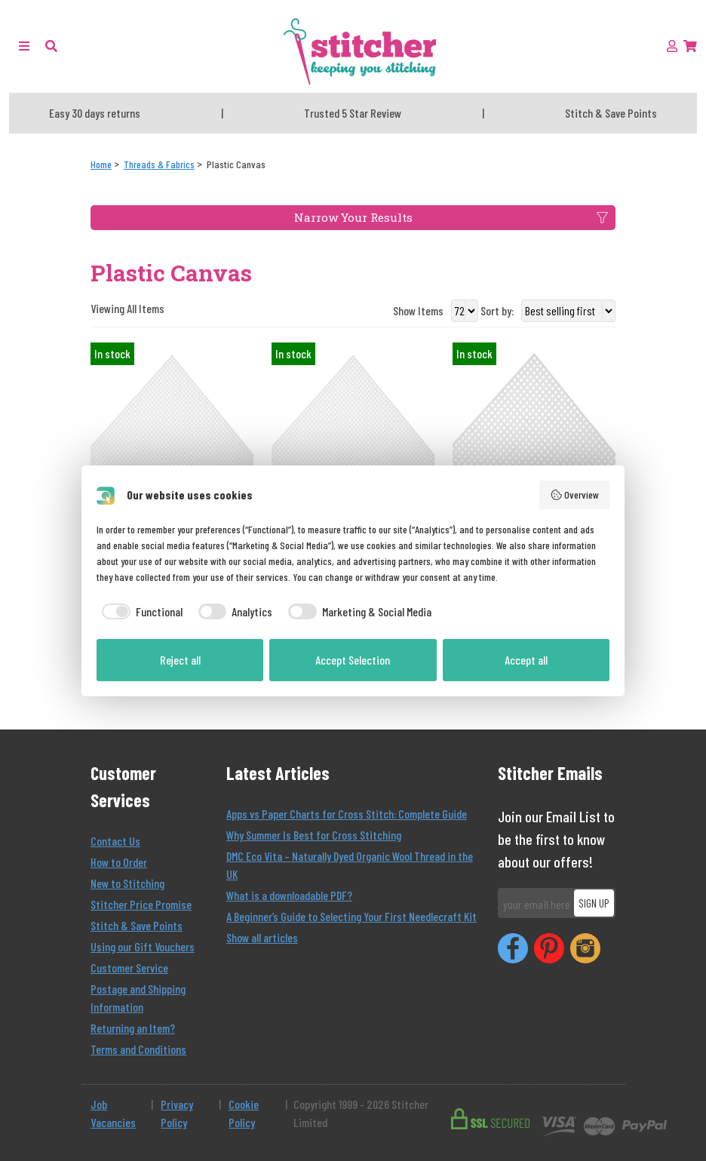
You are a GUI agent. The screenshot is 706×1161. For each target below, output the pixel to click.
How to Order (119, 862)
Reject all (180, 660)
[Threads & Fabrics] (159, 164)
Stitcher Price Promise (141, 904)
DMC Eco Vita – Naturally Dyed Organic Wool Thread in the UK (349, 865)
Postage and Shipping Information (138, 997)
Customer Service (129, 967)
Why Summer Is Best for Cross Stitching (313, 835)
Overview (575, 495)
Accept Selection (352, 660)
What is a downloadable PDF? (289, 895)
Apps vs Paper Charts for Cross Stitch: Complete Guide (346, 813)
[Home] (101, 164)
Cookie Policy (244, 1113)
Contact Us (115, 841)
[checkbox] (140, 612)
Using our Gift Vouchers (143, 946)
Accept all (526, 660)
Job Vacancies (113, 1113)
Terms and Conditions (138, 1049)
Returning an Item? (133, 1028)
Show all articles (262, 937)
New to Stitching (127, 883)
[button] (51, 45)
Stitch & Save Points (137, 925)
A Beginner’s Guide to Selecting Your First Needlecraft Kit (351, 916)
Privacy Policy (177, 1113)
